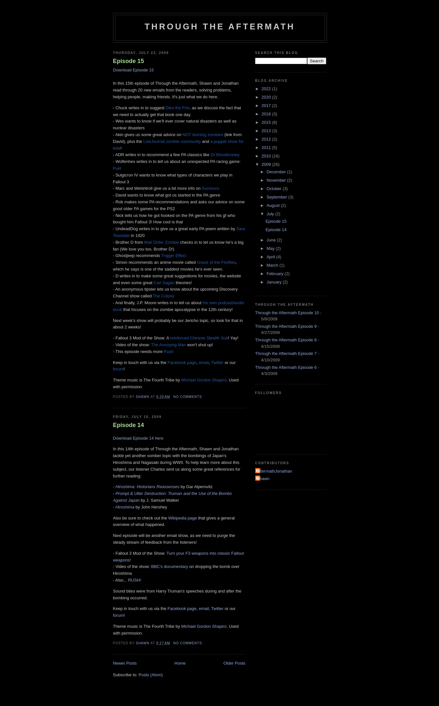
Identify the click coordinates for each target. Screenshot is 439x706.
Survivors (210, 188)
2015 (267, 122)
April (271, 256)
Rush (168, 351)
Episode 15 (128, 61)
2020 (267, 97)
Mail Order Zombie (161, 242)
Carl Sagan (163, 282)
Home (180, 663)
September (277, 197)
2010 (267, 156)
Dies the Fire (178, 107)
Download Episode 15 (133, 70)
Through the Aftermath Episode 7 (286, 353)
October (275, 188)
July (271, 213)
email (204, 362)
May (271, 248)
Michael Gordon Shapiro (203, 380)
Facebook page (182, 362)
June (272, 240)
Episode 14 (128, 425)
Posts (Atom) (151, 674)
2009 (267, 164)
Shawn (263, 478)
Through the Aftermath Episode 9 (286, 326)
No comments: (188, 397)
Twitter (217, 362)
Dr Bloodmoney (225, 154)
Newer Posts (125, 663)
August (274, 205)
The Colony (163, 296)
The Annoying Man (168, 344)
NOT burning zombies (203, 134)
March (273, 265)
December (277, 171)
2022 (267, 88)
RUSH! (134, 580)
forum (118, 369)
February (276, 273)
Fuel (117, 168)
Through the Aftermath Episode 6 (286, 367)
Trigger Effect (173, 255)
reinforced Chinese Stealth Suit (199, 338)
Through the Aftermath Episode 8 (286, 339)
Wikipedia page (182, 518)
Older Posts (235, 663)
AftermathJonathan (274, 471)
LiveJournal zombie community (172, 141)
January (275, 282)
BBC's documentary (169, 566)
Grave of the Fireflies (216, 262)
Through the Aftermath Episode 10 (287, 312)
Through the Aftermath (220, 26)
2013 (267, 130)
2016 (267, 114)
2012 (267, 139)
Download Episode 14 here (138, 438)
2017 (267, 105)
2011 (267, 147)
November (277, 180)
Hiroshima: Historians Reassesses (147, 486)
